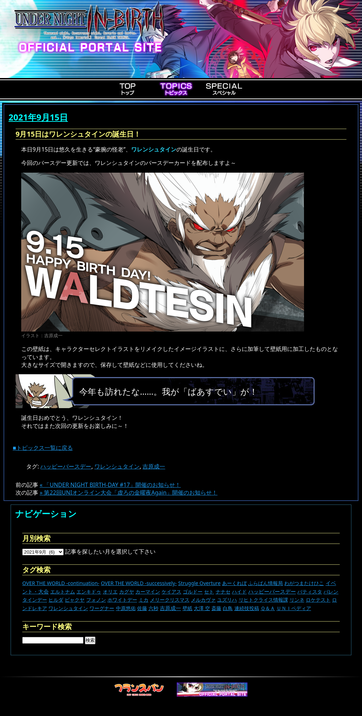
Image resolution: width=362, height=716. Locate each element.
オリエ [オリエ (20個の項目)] (110, 591)
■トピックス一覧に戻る (43, 448)
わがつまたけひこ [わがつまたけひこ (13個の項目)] (304, 583)
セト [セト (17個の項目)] (209, 591)
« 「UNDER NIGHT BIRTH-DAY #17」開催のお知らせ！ (110, 485)
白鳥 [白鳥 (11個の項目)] (228, 608)
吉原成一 (153, 466)
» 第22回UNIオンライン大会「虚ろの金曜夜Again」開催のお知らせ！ (128, 492)
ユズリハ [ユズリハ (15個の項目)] (227, 599)
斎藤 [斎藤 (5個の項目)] (216, 608)
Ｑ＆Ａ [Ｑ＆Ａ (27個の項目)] (268, 608)
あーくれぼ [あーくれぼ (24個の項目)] (234, 583)
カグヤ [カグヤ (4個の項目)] (126, 591)
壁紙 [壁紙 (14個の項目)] (187, 608)
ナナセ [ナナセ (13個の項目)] (223, 591)
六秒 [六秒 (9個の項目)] (153, 608)
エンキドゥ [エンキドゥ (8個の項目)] (88, 591)
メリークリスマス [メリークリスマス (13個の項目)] (169, 599)
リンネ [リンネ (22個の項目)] (297, 599)
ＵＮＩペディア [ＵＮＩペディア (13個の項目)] (293, 608)
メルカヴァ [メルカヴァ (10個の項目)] (203, 599)
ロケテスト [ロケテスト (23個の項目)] (318, 599)
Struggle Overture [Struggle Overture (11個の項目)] (199, 583)
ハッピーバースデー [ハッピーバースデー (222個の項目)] (272, 591)
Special (224, 88)
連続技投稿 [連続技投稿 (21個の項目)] (246, 608)
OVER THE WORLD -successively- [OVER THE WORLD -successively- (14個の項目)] (139, 583)
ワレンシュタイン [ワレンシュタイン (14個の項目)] (68, 608)
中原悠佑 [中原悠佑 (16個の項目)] (126, 608)
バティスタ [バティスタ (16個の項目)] (309, 591)
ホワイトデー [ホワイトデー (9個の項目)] (122, 599)
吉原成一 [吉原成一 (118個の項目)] (170, 607)
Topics (176, 88)
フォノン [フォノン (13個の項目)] (96, 599)
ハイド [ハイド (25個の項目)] (239, 591)
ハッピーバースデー (65, 466)
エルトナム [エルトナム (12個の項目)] (62, 591)
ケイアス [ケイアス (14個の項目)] (171, 591)
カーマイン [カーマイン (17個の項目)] (147, 591)
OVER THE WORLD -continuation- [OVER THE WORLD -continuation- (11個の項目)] (60, 583)
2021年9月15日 (38, 117)
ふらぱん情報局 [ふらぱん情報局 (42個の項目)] (265, 583)
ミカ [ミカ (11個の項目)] (143, 599)
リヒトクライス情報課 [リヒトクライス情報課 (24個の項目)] (263, 599)
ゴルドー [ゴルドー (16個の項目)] (193, 591)
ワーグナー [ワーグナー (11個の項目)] (101, 608)
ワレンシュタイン (117, 466)
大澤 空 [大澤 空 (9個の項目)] (202, 608)
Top (128, 88)
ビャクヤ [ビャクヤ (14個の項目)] (74, 599)
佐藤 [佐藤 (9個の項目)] (142, 608)
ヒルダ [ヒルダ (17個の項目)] (55, 599)
